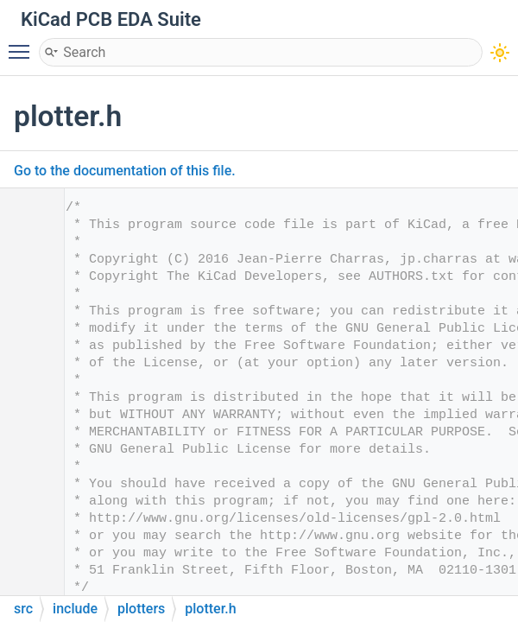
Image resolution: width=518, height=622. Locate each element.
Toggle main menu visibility (23, 44)
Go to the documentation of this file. (125, 170)
